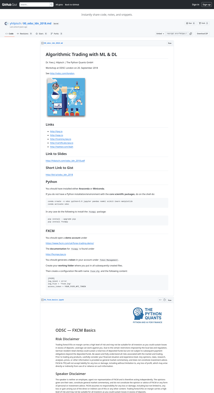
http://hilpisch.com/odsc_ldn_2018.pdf (65, 160)
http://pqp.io (56, 135)
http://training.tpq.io (60, 139)
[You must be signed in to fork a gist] (204, 23)
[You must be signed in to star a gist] (191, 23)
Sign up (207, 4)
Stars (41, 33)
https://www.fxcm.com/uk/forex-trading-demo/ (70, 243)
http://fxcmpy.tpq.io (56, 254)
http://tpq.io (56, 131)
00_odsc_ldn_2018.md (37, 23)
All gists (59, 4)
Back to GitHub (72, 4)
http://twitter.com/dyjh (61, 146)
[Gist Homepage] (9, 4)
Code (9, 33)
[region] (107, 171)
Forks (57, 33)
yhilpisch (15, 23)
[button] (190, 34)
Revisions (24, 33)
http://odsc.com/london (62, 73)
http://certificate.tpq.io (61, 142)
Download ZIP (202, 33)
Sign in (195, 4)
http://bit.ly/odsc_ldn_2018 (59, 174)
